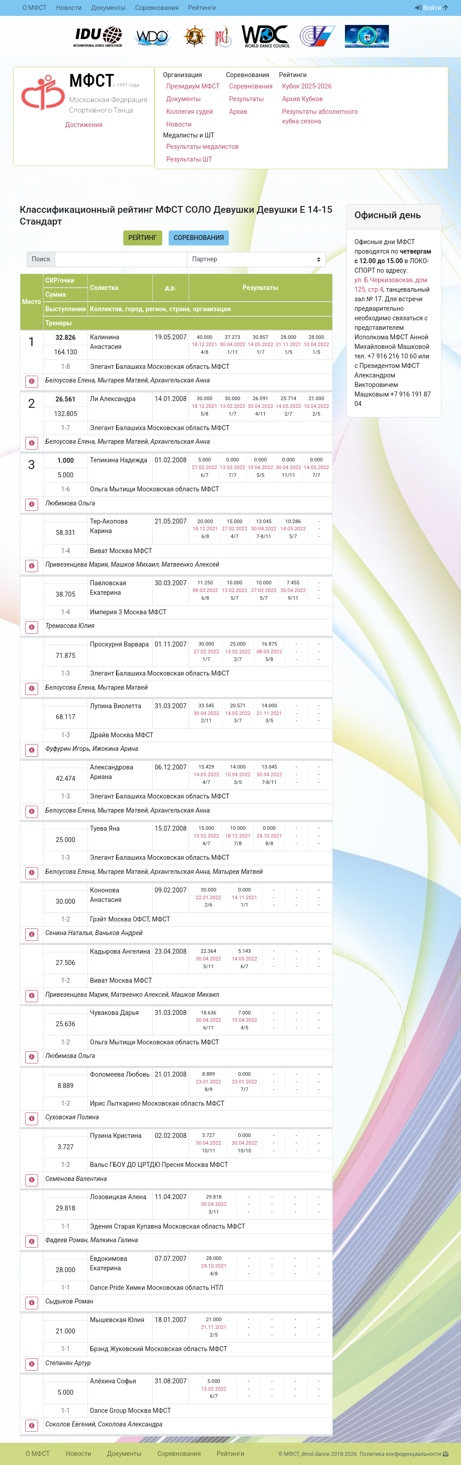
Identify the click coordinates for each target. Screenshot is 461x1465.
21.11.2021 (288, 345)
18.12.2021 (204, 345)
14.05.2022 (260, 345)
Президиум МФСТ (193, 86)
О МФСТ (35, 7)
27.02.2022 (204, 467)
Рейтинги (202, 7)
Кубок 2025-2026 (306, 86)
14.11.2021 (244, 898)
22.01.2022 (208, 898)
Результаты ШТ (189, 159)
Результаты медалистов (202, 146)
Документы (108, 7)
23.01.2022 (208, 1082)
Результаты (246, 99)
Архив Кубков (302, 99)
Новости (69, 7)
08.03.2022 (205, 590)
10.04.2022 (316, 345)
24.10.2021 (269, 836)
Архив (238, 111)
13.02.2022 (232, 406)
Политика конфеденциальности (400, 1454)
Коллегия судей (189, 111)
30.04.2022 (232, 345)
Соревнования (157, 7)
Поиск (41, 259)
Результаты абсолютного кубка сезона (320, 116)
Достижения (84, 124)
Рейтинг (142, 237)
